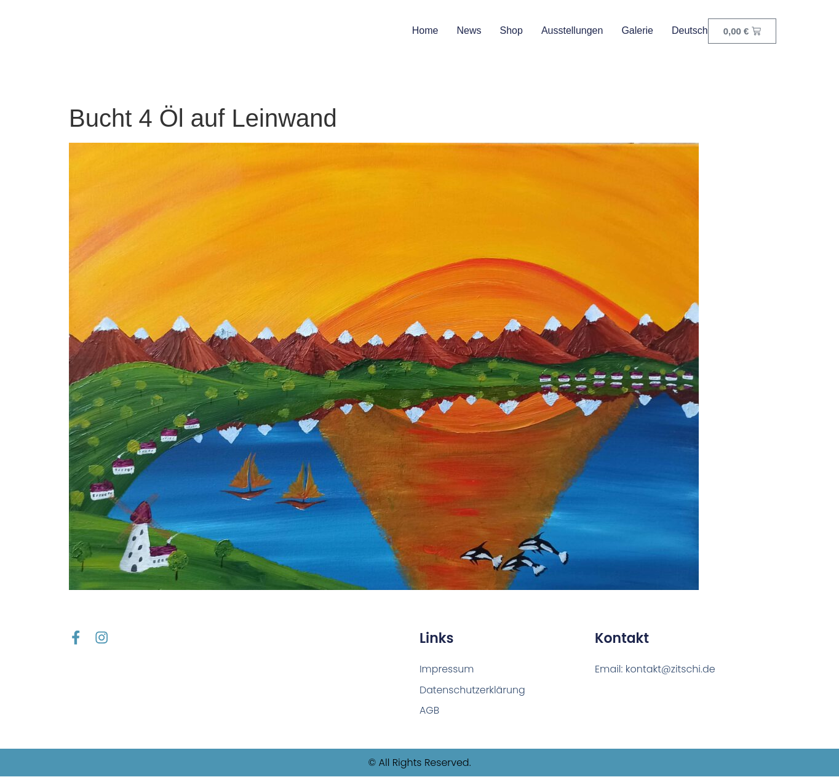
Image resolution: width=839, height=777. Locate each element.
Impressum (447, 669)
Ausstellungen (572, 30)
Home (425, 30)
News (468, 30)
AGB (430, 711)
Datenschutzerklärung (473, 690)
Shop (511, 30)
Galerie (637, 30)
